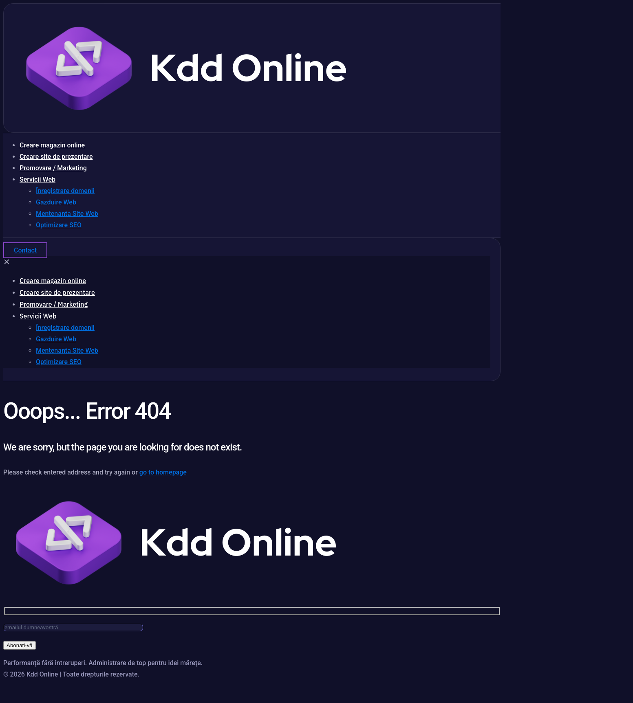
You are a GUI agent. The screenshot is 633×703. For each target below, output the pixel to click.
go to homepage (163, 472)
